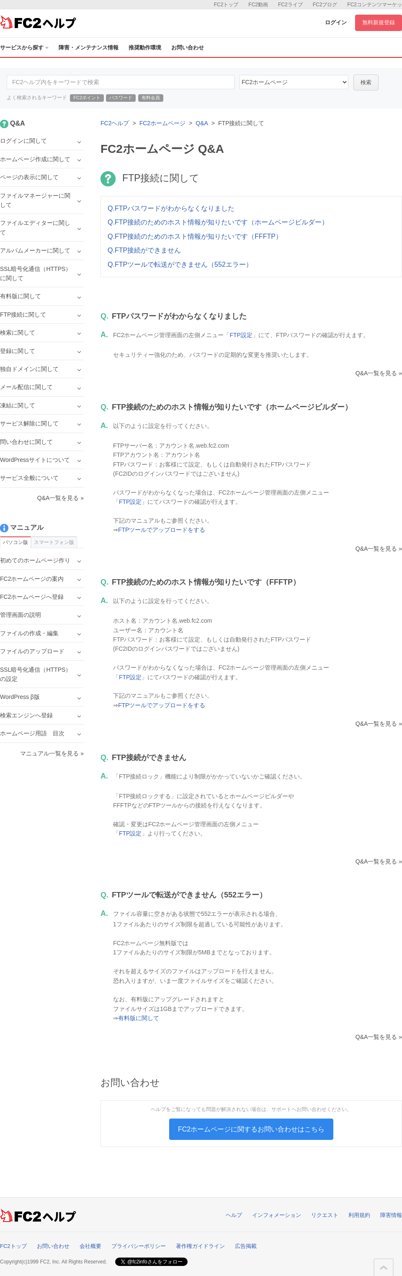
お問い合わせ (187, 47)
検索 (366, 82)
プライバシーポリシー (138, 1246)
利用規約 (359, 1215)
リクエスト (324, 1215)
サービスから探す (24, 47)
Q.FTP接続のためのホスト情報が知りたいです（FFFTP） (195, 236)
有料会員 (151, 97)
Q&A (202, 123)
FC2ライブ (290, 5)
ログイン (336, 22)
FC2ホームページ (162, 123)
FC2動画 (258, 5)
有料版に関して (138, 1018)
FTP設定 (240, 335)
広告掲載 (246, 1246)
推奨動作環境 (145, 47)
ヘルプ (234, 1215)
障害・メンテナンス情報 (89, 47)
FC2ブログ (325, 5)
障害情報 (391, 1215)
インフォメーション (276, 1215)
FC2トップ (226, 5)
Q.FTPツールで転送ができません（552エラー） (180, 264)
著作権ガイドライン (200, 1246)
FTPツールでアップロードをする (161, 529)
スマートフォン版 (54, 542)
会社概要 (90, 1246)
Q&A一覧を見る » (379, 373)
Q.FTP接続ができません (144, 250)
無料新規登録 (378, 22)
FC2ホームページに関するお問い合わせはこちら (251, 1129)
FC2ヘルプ (114, 123)
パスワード (120, 97)
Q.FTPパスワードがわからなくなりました (171, 208)
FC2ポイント (86, 97)
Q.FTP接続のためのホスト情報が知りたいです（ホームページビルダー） (218, 222)
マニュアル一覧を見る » (52, 753)
